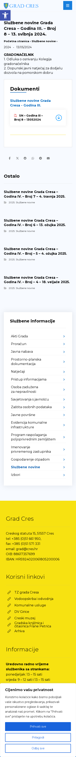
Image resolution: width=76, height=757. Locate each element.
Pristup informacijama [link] (28, 379)
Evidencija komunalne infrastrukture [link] (29, 425)
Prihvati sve (38, 726)
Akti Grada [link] (19, 336)
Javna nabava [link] (22, 351)
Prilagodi (38, 737)
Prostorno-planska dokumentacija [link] (26, 362)
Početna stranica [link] (16, 41)
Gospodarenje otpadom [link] (30, 459)
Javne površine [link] (23, 415)
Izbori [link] (15, 475)
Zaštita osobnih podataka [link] (31, 407)
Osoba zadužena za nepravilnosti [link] (24, 389)
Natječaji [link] (18, 371)
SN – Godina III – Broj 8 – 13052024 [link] (28, 117)
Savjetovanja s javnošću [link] (30, 399)
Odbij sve (38, 748)
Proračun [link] (18, 344)
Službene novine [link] (44, 41)
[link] (5, 15)
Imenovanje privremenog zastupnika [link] (31, 449)
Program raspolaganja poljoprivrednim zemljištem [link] (33, 437)
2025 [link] (12, 202)
